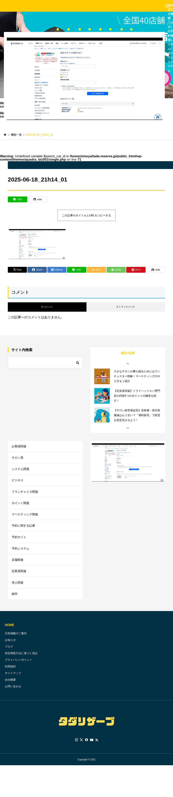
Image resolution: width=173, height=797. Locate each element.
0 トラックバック (126, 306)
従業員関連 (19, 577)
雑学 (15, 601)
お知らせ (10, 647)
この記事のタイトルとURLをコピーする (86, 215)
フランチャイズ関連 (26, 494)
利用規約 (10, 674)
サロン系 (18, 458)
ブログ (9, 654)
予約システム (21, 553)
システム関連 (21, 470)
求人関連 (18, 589)
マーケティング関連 (26, 517)
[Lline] (17, 199)
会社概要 (10, 687)
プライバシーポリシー (18, 667)
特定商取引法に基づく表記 (21, 660)
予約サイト (19, 541)
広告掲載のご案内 (16, 640)
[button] (128, 364)
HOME (9, 632)
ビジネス (18, 482)
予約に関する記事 (24, 529)
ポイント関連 (21, 506)
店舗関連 (18, 565)
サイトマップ (13, 680)
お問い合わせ (13, 693)
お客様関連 (19, 446)
